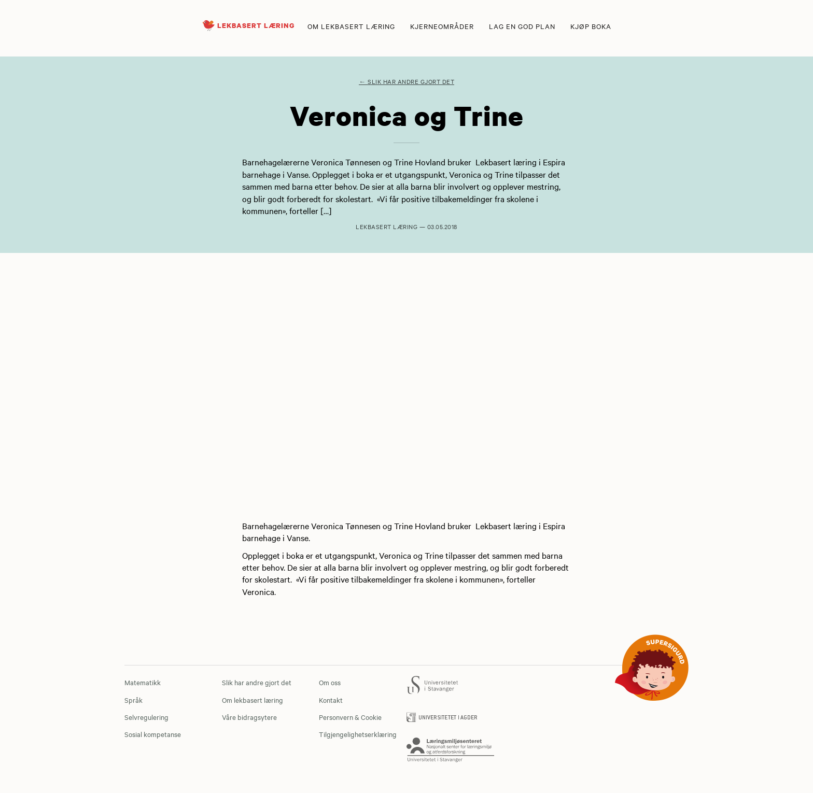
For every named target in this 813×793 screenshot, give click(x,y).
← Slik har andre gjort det (406, 81)
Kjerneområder (442, 26)
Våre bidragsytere (249, 716)
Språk (133, 699)
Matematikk (142, 682)
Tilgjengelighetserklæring (358, 734)
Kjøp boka (590, 26)
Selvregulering (146, 716)
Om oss (330, 682)
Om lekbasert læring (351, 26)
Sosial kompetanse (152, 734)
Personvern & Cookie (350, 716)
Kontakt (331, 699)
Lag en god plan (522, 26)
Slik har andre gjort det (256, 682)
